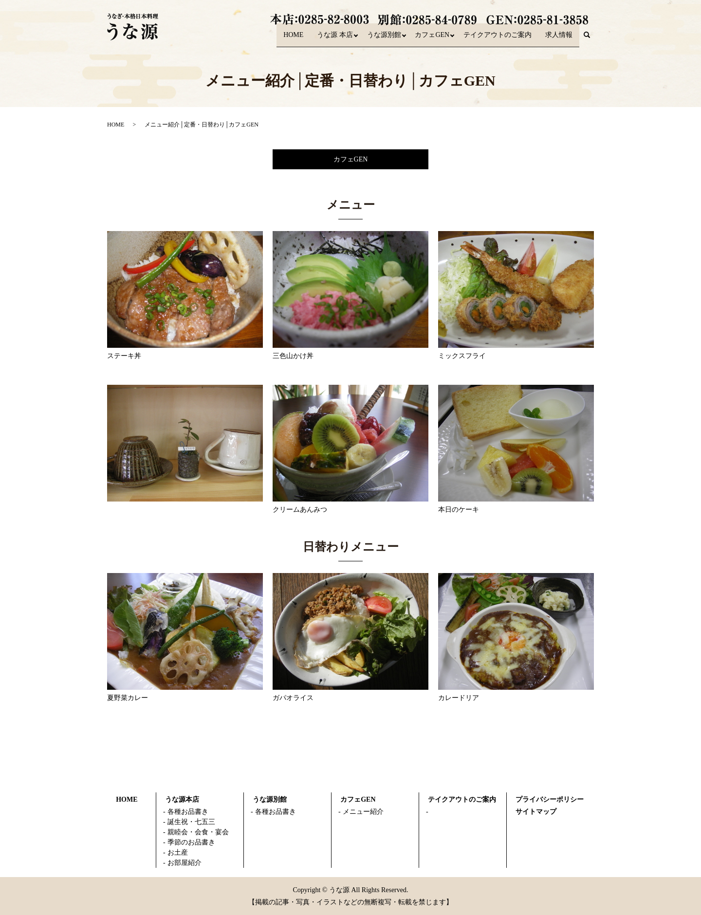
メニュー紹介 (363, 811)
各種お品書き (187, 811)
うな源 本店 (326, 39)
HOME (284, 39)
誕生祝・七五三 (191, 821)
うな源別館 (378, 39)
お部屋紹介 (184, 862)
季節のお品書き (191, 842)
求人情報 (558, 39)
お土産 (177, 852)
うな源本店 (182, 799)
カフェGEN (429, 39)
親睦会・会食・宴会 (198, 832)
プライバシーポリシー (550, 799)
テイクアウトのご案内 (497, 39)
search (590, 39)
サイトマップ (536, 811)
